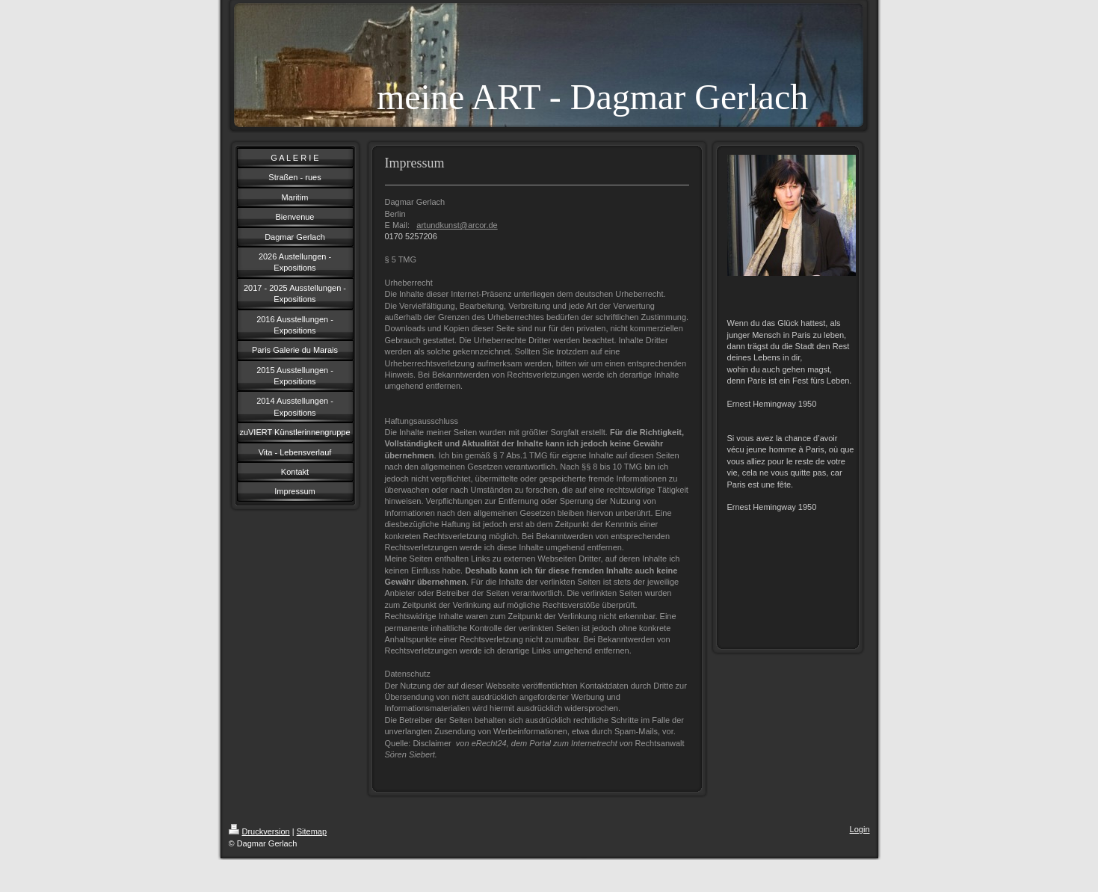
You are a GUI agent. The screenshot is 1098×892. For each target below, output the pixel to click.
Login (860, 829)
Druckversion (259, 831)
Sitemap (312, 831)
